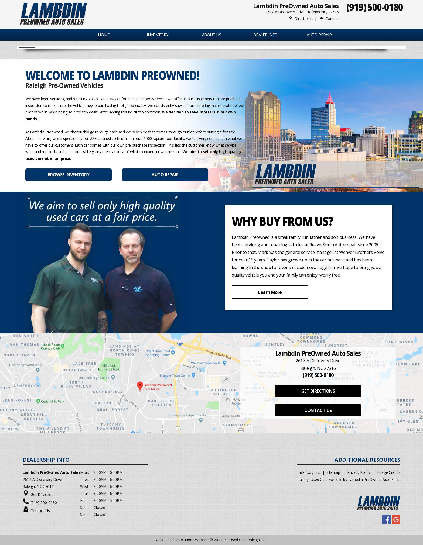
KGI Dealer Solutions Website (184, 539)
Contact (329, 18)
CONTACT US (318, 410)
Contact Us (40, 510)
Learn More (270, 292)
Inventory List (309, 472)
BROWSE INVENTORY (68, 175)
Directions (300, 18)
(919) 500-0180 (375, 6)
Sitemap (333, 472)
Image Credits (388, 472)
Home (104, 34)
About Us (211, 34)
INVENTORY (158, 34)
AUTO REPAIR (319, 34)
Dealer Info (265, 34)
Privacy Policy (358, 472)
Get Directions (43, 494)
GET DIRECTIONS (318, 391)
